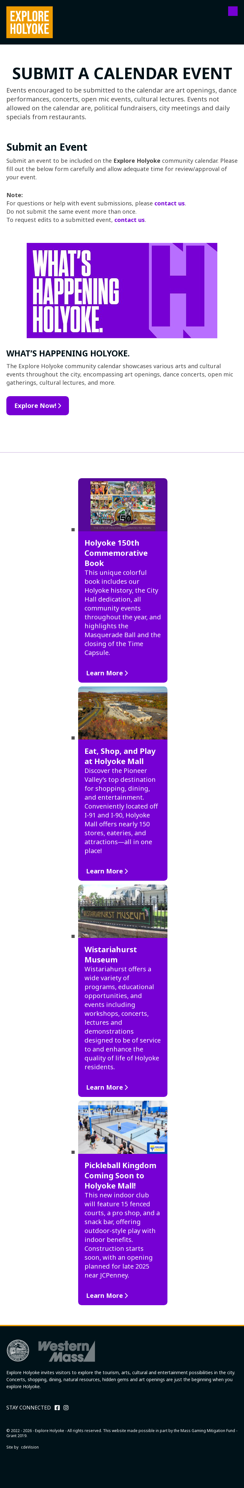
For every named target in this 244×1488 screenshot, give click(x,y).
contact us (169, 203)
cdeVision (30, 1447)
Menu (233, 11)
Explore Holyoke (29, 22)
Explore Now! (35, 405)
